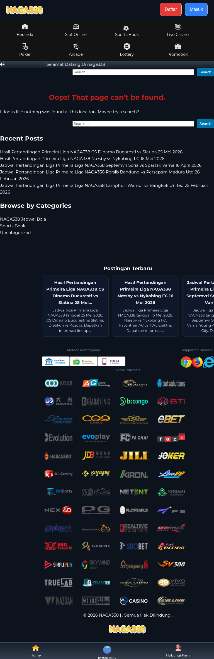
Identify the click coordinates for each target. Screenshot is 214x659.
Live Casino (178, 30)
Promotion (177, 50)
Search (205, 72)
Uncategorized (15, 232)
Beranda (25, 30)
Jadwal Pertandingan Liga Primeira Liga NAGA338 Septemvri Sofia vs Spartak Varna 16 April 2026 (100, 165)
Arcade (76, 50)
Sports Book (127, 31)
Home (35, 650)
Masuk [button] (196, 9)
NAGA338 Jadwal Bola (23, 219)
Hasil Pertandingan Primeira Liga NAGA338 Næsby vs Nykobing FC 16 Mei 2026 (82, 158)
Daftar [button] (171, 9)
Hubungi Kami (178, 650)
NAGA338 (109, 615)
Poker (25, 50)
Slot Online (76, 30)
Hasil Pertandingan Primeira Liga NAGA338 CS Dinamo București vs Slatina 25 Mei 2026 (91, 152)
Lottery (127, 50)
